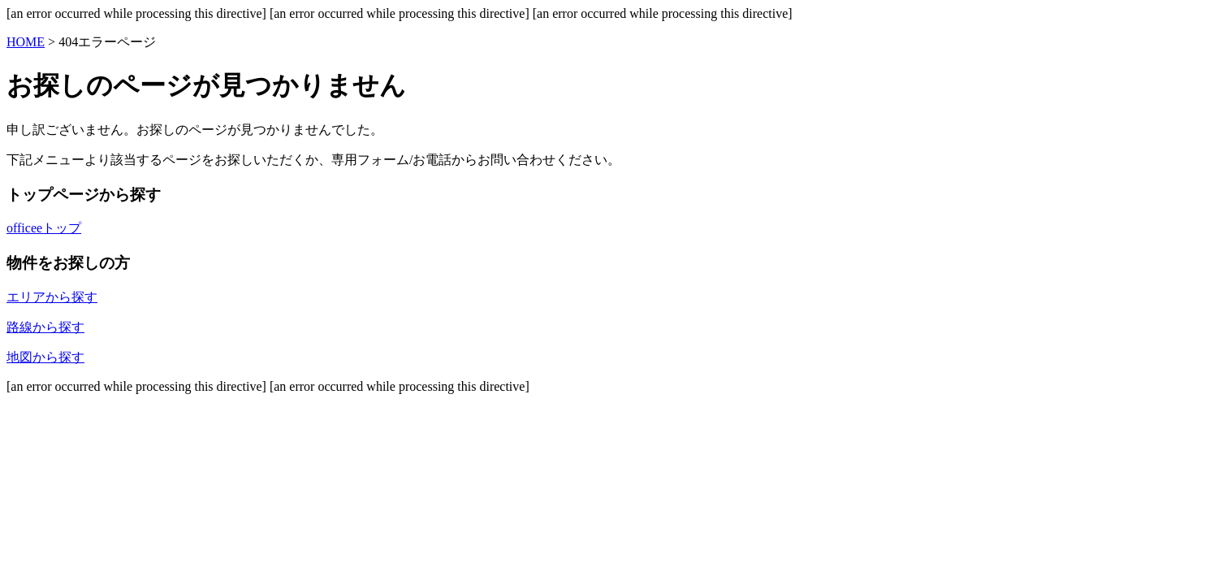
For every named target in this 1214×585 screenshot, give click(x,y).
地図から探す (45, 357)
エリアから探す (51, 297)
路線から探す (45, 327)
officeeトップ (43, 228)
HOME (25, 42)
